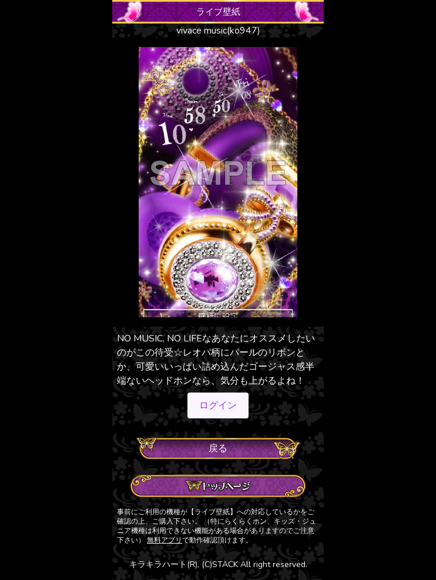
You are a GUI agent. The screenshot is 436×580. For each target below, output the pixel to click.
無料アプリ (164, 540)
